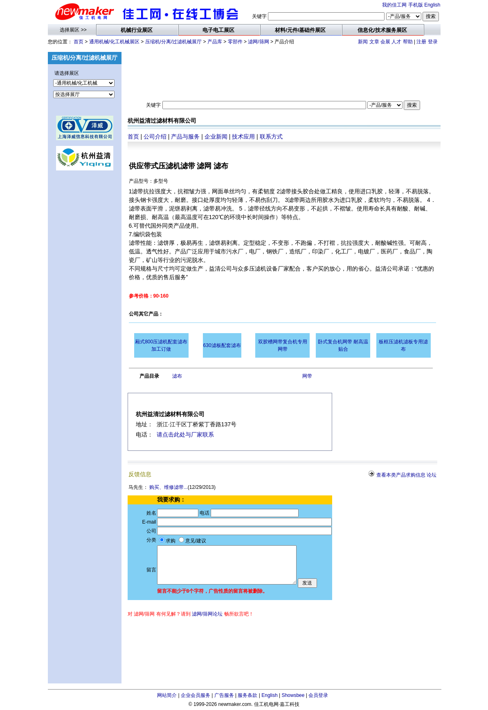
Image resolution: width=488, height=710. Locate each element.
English (432, 5)
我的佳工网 (394, 5)
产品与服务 (185, 136)
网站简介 (167, 695)
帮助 (408, 42)
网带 (307, 376)
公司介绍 (155, 136)
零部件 (235, 42)
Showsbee (292, 695)
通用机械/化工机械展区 (114, 42)
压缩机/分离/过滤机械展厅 (173, 42)
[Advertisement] (84, 308)
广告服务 (224, 695)
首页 (78, 42)
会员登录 (318, 695)
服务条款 (247, 695)
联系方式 (271, 136)
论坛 (431, 475)
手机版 (415, 5)
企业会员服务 (195, 695)
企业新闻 (216, 136)
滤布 (177, 376)
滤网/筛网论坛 (207, 614)
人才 (396, 42)
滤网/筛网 (258, 42)
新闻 (363, 42)
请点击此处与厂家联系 (185, 434)
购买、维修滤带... (168, 487)
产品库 (214, 42)
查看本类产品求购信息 (400, 475)
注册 (421, 42)
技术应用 (243, 136)
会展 (385, 42)
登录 (433, 42)
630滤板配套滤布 (222, 345)
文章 (374, 42)
